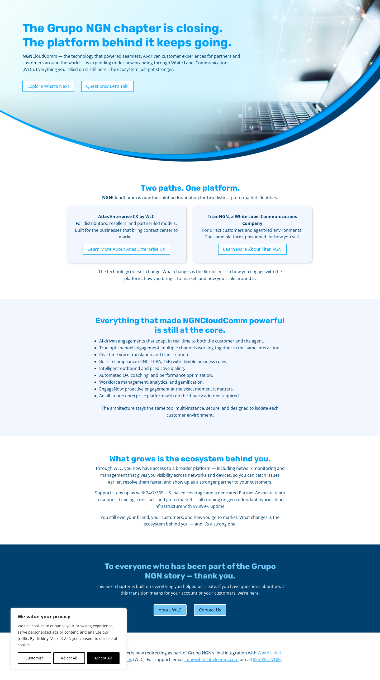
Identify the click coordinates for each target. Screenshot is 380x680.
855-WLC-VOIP (267, 659)
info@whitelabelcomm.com (211, 659)
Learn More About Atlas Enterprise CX (126, 249)
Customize (34, 657)
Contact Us (210, 610)
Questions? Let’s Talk (107, 86)
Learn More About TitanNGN (252, 249)
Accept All (103, 657)
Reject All (69, 657)
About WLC (170, 610)
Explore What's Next (48, 86)
